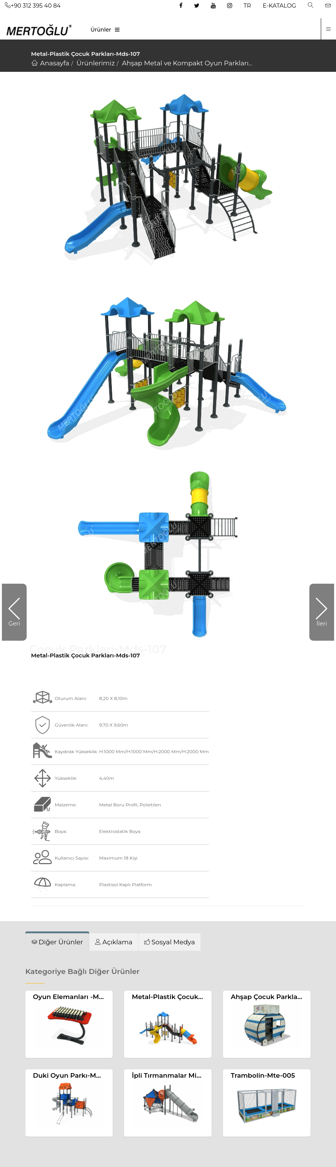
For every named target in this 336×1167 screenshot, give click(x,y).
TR (247, 5)
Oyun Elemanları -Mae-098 (77, 997)
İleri (322, 623)
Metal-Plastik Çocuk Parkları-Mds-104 (194, 997)
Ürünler (101, 29)
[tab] (57, 942)
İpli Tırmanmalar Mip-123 (172, 1075)
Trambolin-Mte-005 (263, 1075)
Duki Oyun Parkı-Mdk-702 (76, 1075)
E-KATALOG (279, 5)
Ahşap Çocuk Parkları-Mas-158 (281, 997)
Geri (14, 623)
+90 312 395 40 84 (33, 5)
